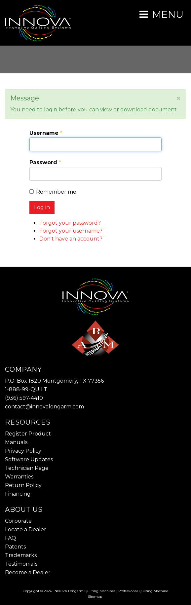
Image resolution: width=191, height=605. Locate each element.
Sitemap (95, 596)
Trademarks (21, 555)
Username (45, 133)
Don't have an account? (70, 239)
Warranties (19, 476)
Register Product (28, 434)
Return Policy (23, 485)
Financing (18, 494)
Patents (15, 547)
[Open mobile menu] (161, 14)
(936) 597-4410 (24, 398)
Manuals (16, 442)
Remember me (52, 192)
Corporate (18, 521)
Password (45, 162)
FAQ (10, 538)
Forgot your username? (70, 231)
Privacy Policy (23, 451)
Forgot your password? (70, 223)
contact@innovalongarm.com (44, 406)
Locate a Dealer (25, 529)
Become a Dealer (28, 572)
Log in (42, 207)
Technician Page (27, 468)
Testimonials (21, 564)
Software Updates (29, 459)
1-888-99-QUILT (26, 389)
